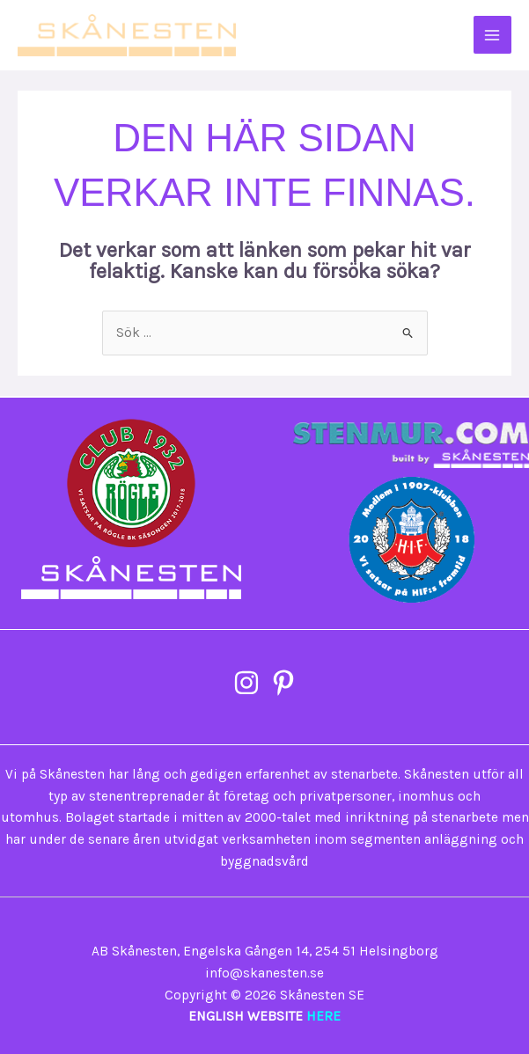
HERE (323, 1016)
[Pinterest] (283, 683)
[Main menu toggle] (492, 35)
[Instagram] (246, 683)
